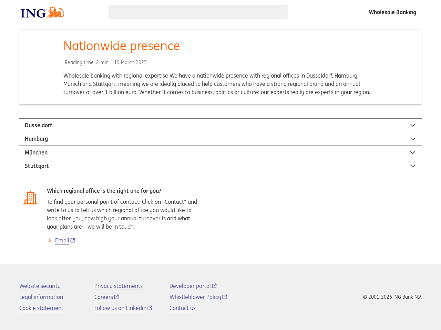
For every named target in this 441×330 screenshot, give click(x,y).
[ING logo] (42, 12)
